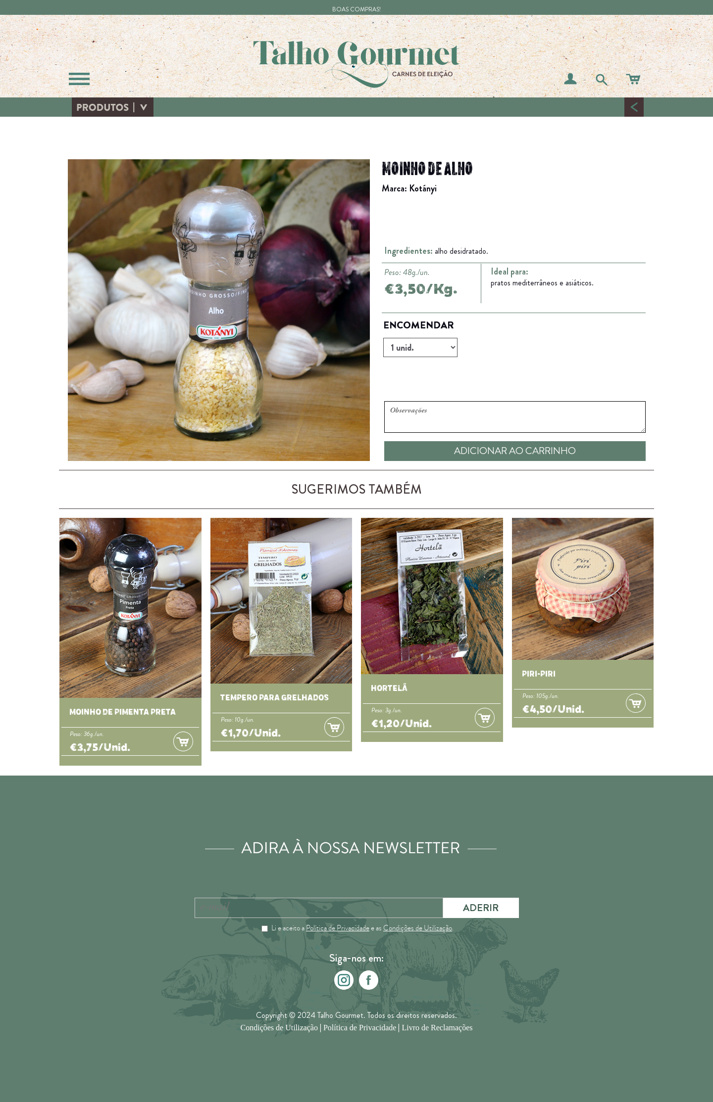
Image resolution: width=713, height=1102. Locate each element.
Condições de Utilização (417, 928)
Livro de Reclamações (437, 1028)
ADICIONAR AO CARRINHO (515, 451)
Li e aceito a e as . (362, 928)
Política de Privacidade (337, 928)
